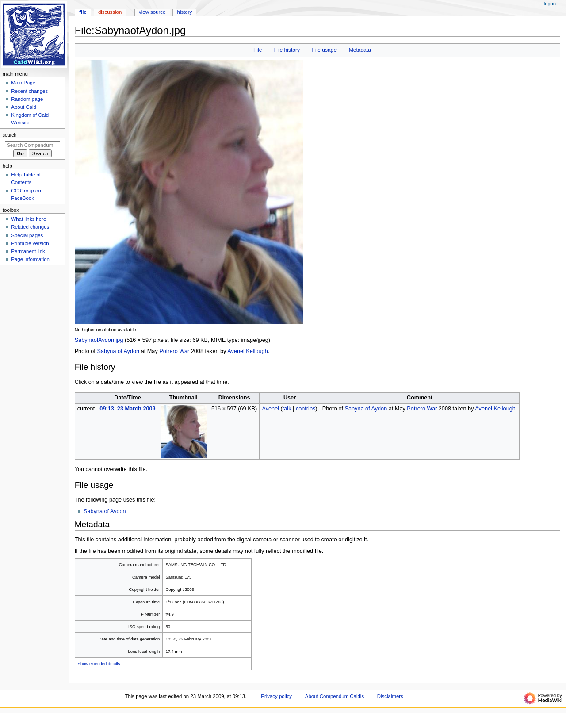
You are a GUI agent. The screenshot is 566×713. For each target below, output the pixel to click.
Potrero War (174, 351)
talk (287, 409)
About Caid (23, 107)
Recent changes (29, 91)
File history (287, 50)
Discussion (110, 12)
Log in (550, 3)
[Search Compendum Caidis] (32, 145)
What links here (28, 219)
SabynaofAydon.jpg (99, 340)
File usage (324, 50)
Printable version (30, 243)
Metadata (360, 50)
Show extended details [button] (99, 663)
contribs (305, 409)
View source (152, 12)
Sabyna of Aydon (118, 351)
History (184, 12)
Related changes (30, 227)
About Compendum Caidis (334, 696)
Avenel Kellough (247, 351)
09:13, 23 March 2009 (127, 409)
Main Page (23, 82)
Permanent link (28, 251)
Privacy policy (276, 696)
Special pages (27, 235)
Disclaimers (390, 696)
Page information (30, 259)
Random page (27, 99)
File (257, 50)
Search (10, 135)
